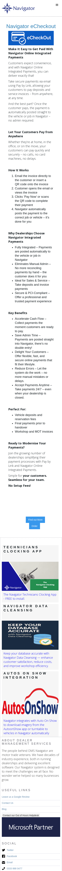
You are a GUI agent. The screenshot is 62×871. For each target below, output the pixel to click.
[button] (57, 5)
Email (10, 862)
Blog (4, 809)
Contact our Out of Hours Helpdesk (21, 815)
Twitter (10, 850)
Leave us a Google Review (15, 796)
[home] (17, 8)
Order (35, 526)
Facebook (12, 856)
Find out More (35, 519)
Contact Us (7, 803)
